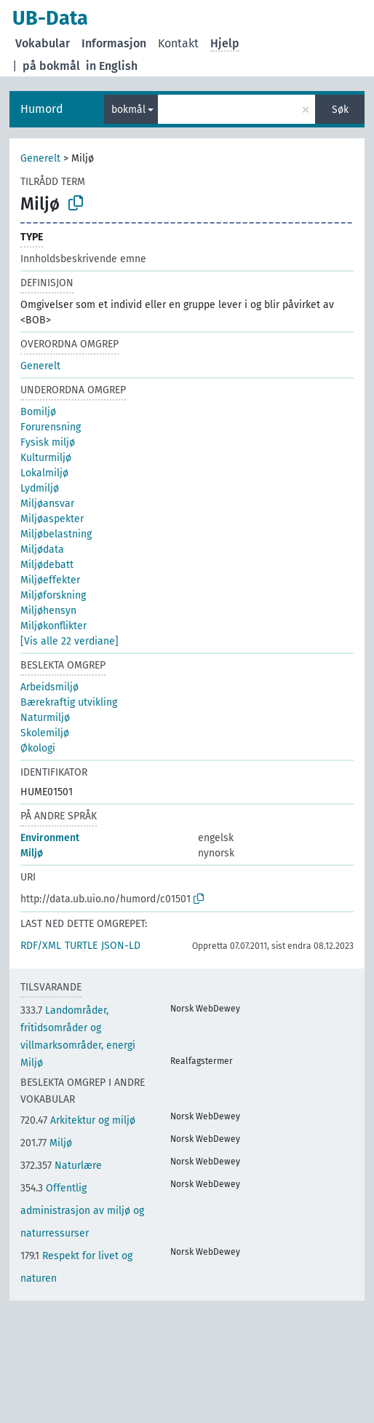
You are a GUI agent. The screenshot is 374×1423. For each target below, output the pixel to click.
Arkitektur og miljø (77, 1120)
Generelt (40, 158)
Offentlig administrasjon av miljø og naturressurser (82, 1210)
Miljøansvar (47, 503)
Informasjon (113, 43)
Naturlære (61, 1165)
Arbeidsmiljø (49, 687)
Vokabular (42, 43)
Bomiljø (38, 412)
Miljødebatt (46, 565)
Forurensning (50, 427)
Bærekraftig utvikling (68, 702)
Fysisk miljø (47, 442)
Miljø (31, 853)
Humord (41, 109)
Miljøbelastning (56, 534)
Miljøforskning (53, 595)
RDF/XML (40, 945)
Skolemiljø (44, 733)
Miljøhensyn (48, 610)
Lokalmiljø (44, 473)
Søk (340, 109)
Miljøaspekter (52, 519)
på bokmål (51, 66)
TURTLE (81, 945)
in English (112, 66)
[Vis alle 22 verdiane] (69, 641)
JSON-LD (120, 945)
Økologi (37, 748)
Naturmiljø (45, 718)
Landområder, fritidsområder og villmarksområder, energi (77, 1028)
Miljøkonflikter (53, 626)
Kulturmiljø (45, 458)
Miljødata (42, 549)
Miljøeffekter (50, 580)
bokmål (128, 109)
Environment (49, 838)
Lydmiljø (39, 488)
